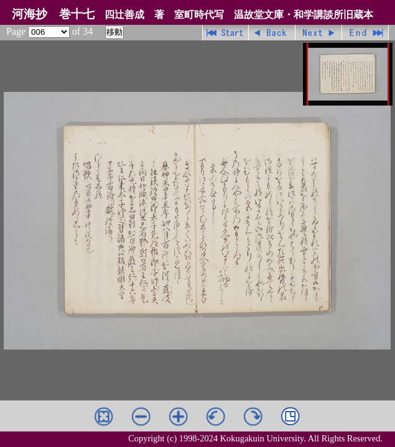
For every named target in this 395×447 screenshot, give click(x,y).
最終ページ (365, 32)
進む (318, 32)
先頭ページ (225, 32)
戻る (272, 32)
